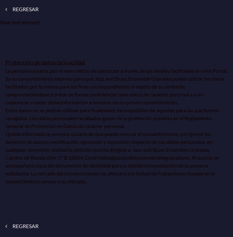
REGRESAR (22, 9)
